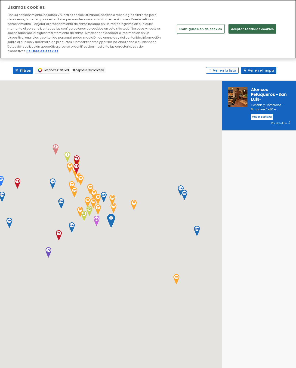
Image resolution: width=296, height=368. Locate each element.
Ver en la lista (224, 70)
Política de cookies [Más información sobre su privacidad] (42, 51)
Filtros (25, 70)
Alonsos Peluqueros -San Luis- (269, 94)
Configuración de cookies (200, 29)
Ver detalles (280, 123)
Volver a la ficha (262, 117)
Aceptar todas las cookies (252, 29)
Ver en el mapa (261, 70)
